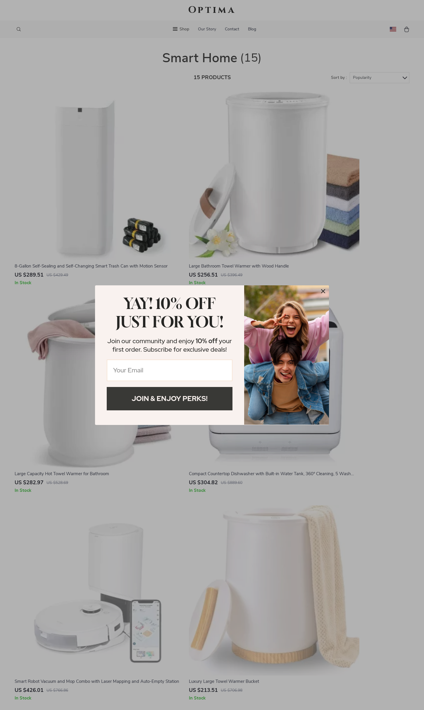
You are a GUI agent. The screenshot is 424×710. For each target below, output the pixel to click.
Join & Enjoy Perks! (170, 398)
